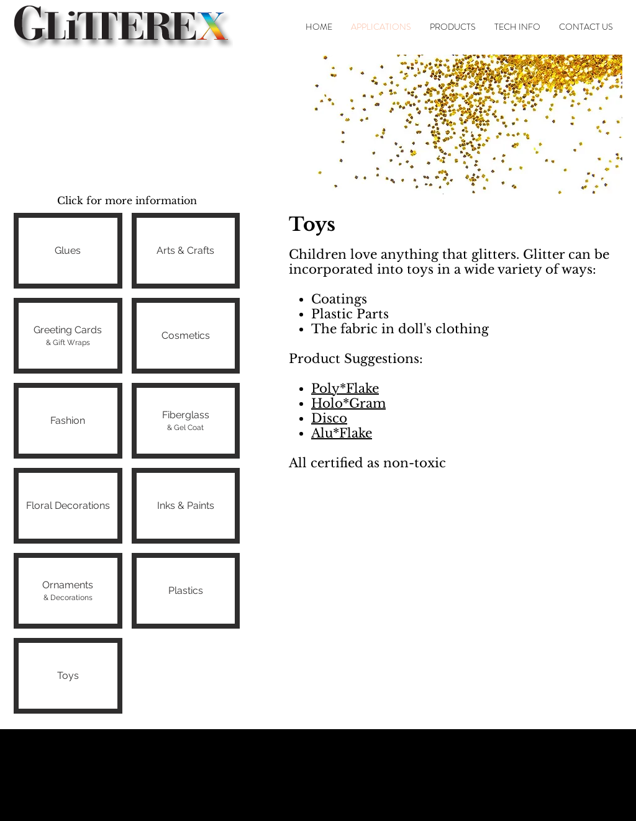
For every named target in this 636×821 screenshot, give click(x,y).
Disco (329, 418)
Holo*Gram (348, 403)
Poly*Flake (345, 388)
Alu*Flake (341, 433)
